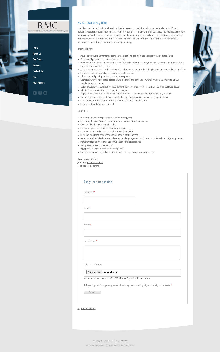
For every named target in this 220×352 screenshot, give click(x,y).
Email (87, 208)
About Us (37, 53)
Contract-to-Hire (95, 162)
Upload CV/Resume (93, 265)
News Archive (39, 83)
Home (35, 47)
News (35, 77)
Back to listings (88, 308)
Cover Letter (90, 241)
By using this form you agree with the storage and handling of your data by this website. (129, 285)
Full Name (89, 192)
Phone (87, 225)
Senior (94, 159)
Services (36, 65)
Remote (95, 166)
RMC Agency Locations (103, 341)
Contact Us (38, 71)
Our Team (37, 59)
